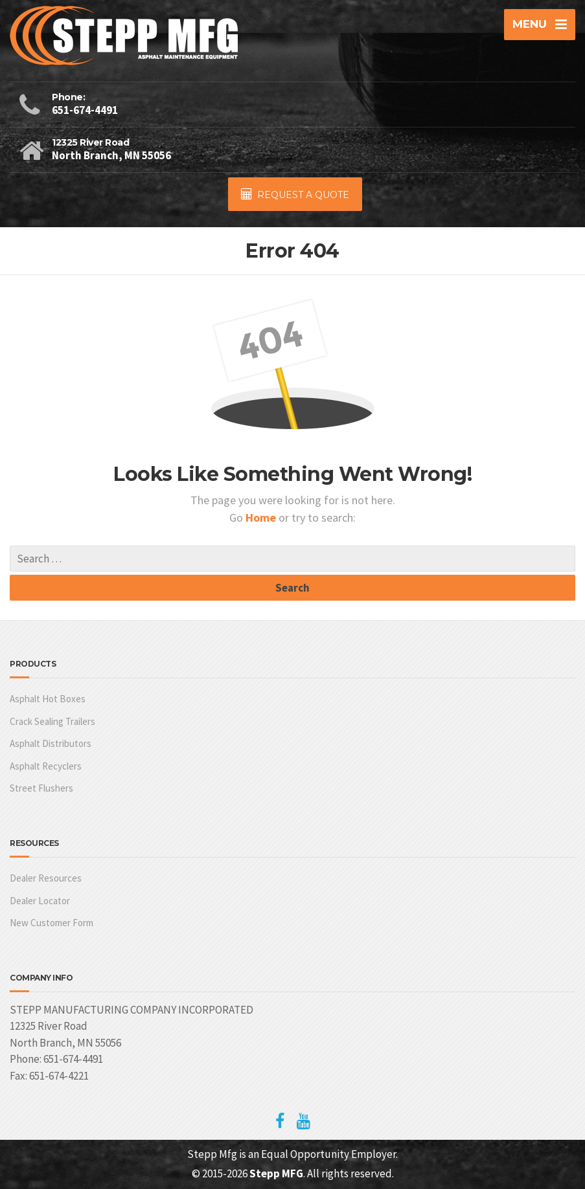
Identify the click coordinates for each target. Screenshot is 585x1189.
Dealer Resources (46, 878)
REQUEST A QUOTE (295, 194)
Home (262, 517)
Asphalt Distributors (50, 743)
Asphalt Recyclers (46, 766)
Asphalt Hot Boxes (48, 699)
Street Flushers (41, 788)
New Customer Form (51, 923)
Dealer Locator (40, 901)
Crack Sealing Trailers (52, 721)
